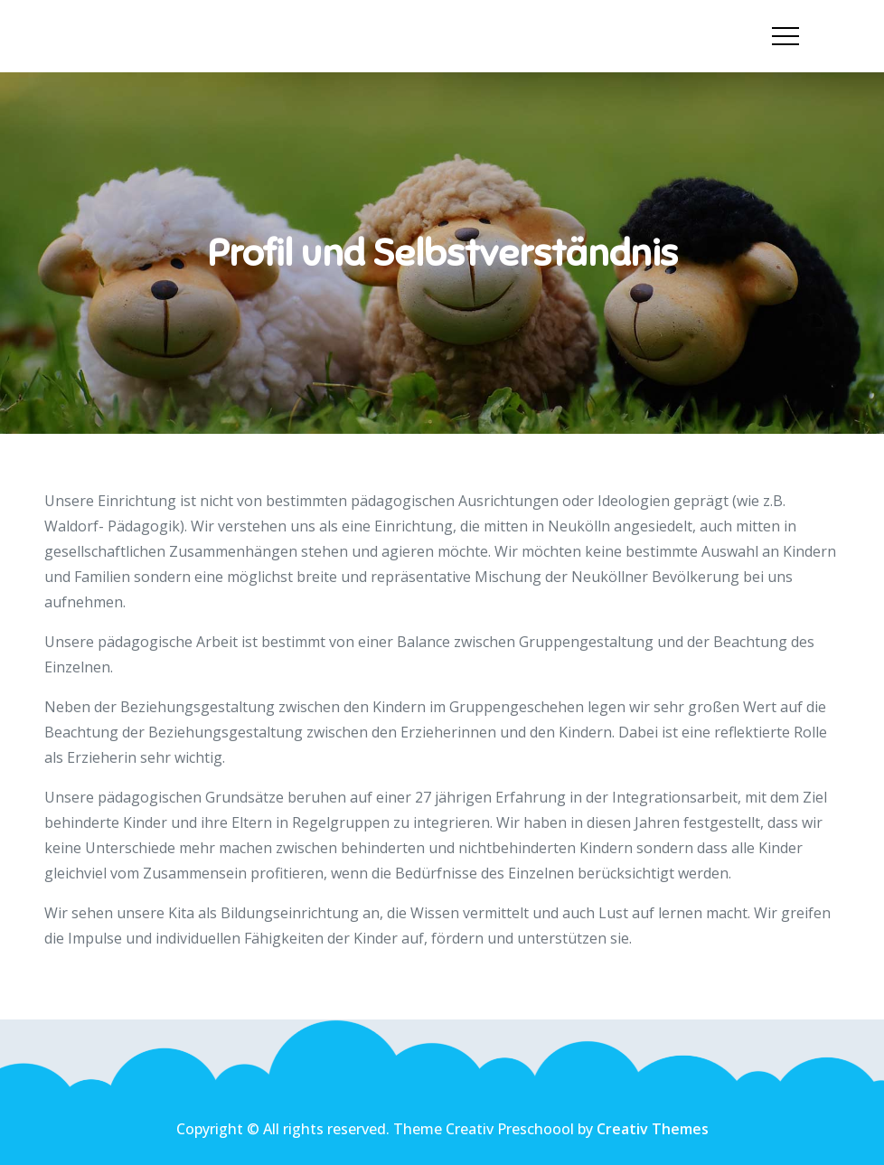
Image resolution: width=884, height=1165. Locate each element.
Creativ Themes (653, 1129)
